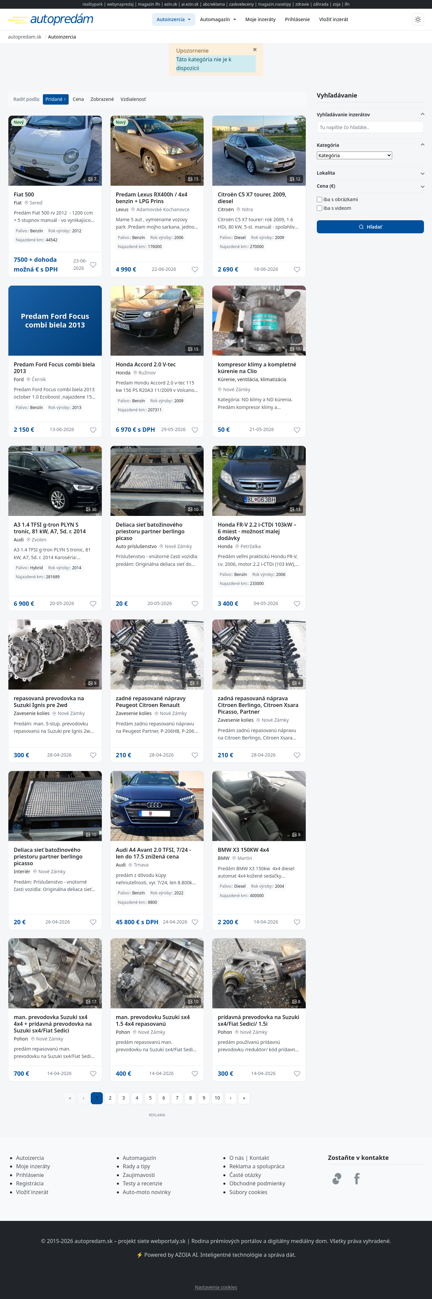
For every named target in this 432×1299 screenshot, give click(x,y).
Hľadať (370, 227)
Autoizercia (30, 1158)
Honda (123, 372)
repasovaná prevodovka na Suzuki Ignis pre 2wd (49, 702)
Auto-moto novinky (147, 1192)
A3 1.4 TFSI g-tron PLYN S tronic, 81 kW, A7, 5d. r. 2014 (50, 528)
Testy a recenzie (142, 1183)
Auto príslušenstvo (136, 546)
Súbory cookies (248, 1192)
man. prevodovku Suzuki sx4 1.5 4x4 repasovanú (153, 1020)
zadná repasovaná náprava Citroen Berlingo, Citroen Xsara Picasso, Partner (258, 705)
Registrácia (30, 1183)
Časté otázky (245, 1175)
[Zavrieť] (255, 49)
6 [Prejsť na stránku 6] (163, 1098)
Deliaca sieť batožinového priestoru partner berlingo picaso (150, 531)
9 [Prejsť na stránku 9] (204, 1098)
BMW (223, 858)
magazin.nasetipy (274, 4)
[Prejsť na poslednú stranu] (244, 1098)
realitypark (92, 4)
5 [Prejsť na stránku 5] (150, 1098)
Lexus (122, 209)
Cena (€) (326, 186)
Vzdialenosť (133, 99)
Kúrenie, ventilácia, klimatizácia (252, 379)
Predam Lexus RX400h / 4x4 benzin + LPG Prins (152, 198)
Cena (78, 99)
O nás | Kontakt (249, 1158)
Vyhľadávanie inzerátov (343, 114)
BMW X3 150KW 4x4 (243, 849)
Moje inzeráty (33, 1166)
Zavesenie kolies (32, 713)
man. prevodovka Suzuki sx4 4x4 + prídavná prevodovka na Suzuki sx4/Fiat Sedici (53, 1023)
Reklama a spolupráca (257, 1166)
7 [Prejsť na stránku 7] (177, 1098)
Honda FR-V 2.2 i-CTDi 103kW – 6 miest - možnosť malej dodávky (257, 531)
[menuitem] (173, 19)
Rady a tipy (136, 1166)
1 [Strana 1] (96, 1098)
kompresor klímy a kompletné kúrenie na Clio (257, 368)
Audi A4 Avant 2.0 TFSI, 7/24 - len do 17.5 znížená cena (153, 853)
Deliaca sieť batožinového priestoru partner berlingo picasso (48, 856)
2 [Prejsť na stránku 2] (110, 1098)
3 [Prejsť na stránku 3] (123, 1098)
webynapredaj (120, 4)
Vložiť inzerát (32, 1192)
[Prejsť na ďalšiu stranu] (231, 1098)
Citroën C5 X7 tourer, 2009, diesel (252, 198)
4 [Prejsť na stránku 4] (137, 1098)
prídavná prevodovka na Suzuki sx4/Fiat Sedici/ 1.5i (258, 1020)
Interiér (22, 871)
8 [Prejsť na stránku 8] (190, 1098)
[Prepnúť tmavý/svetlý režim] (418, 19)
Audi (19, 539)
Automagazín (139, 1158)
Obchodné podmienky (257, 1183)
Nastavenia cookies (216, 1287)
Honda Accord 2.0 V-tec (146, 364)
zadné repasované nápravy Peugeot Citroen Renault (151, 702)
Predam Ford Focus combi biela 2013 (54, 368)
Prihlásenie (30, 1175)
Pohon (21, 1039)
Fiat (18, 202)
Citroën (226, 209)
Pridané (55, 99)
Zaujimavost (138, 1175)
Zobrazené (102, 99)
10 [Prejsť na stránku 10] (217, 1098)
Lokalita (326, 173)
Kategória (328, 145)
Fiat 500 (24, 194)
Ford (19, 379)
